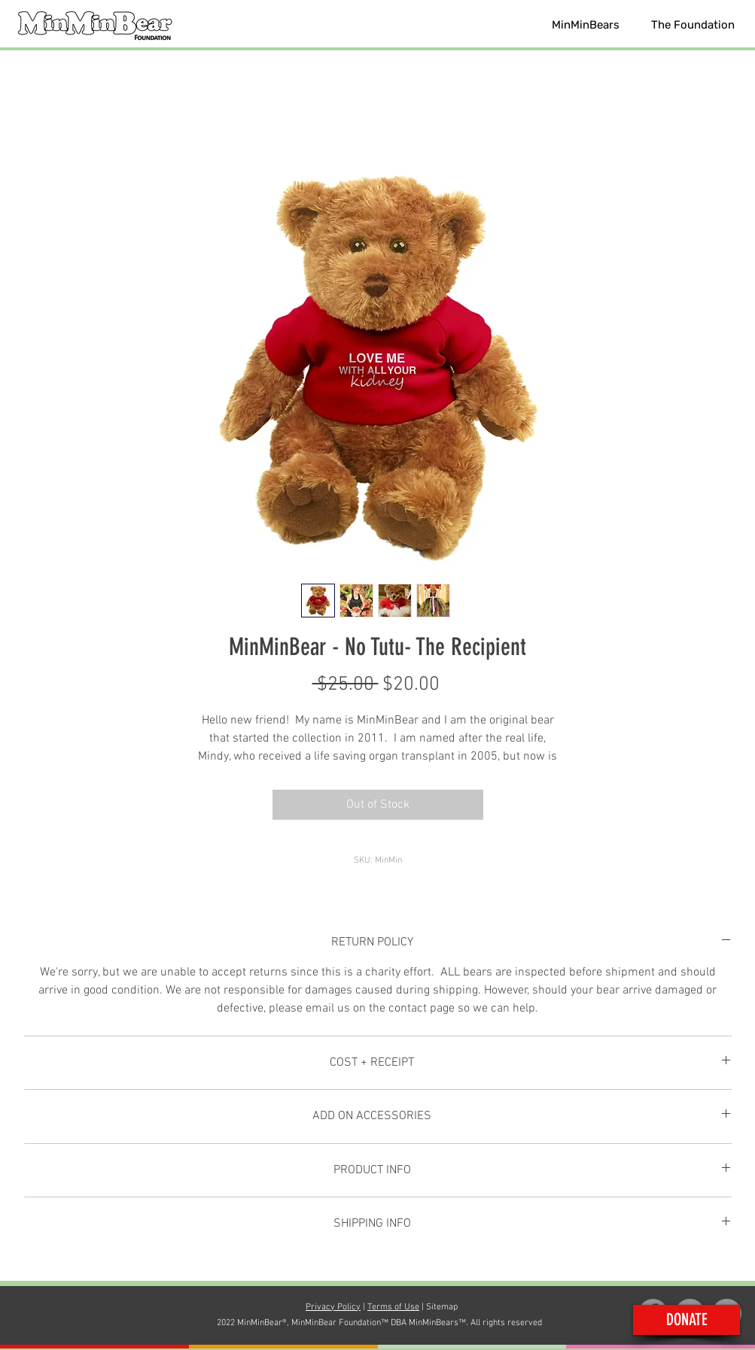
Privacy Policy (333, 1307)
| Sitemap (438, 1307)
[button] (585, 25)
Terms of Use (393, 1307)
